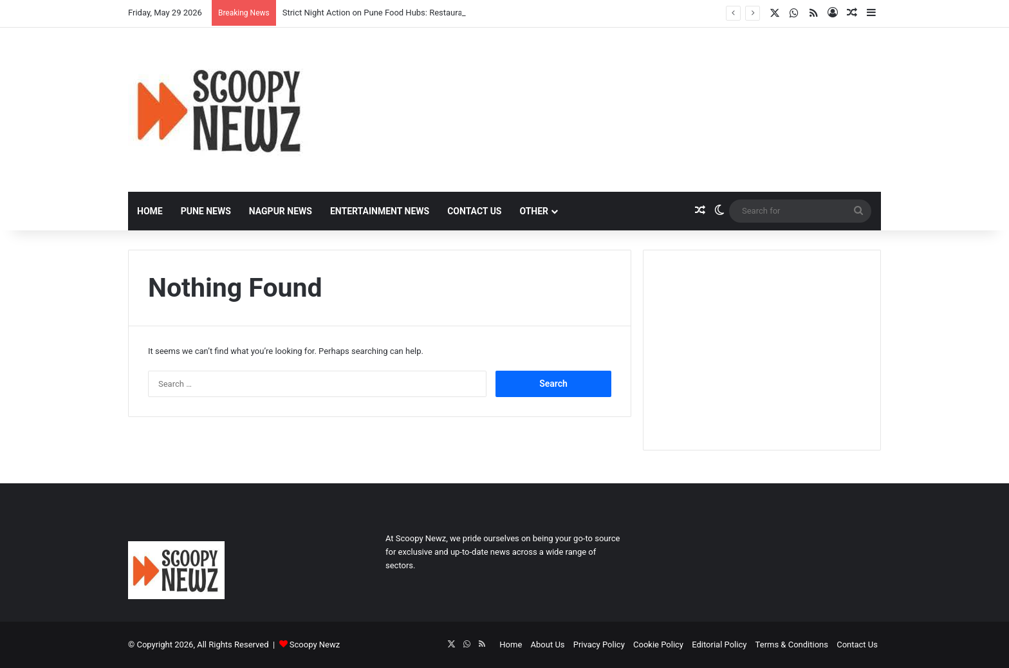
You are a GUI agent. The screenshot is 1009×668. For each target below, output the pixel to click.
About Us (548, 644)
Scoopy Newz (315, 644)
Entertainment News (379, 211)
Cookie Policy (658, 644)
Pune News (206, 211)
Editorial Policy (719, 644)
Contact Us (474, 211)
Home (150, 211)
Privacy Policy (599, 644)
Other (533, 211)
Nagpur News (280, 211)
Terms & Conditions (791, 644)
